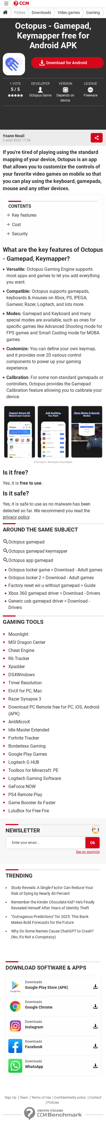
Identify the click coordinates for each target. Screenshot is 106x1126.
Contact (95, 1098)
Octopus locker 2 (24, 577)
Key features (24, 215)
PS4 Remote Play (25, 794)
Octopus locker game (29, 569)
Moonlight (18, 634)
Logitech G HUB (23, 762)
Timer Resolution (25, 682)
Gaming (93, 12)
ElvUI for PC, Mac (25, 691)
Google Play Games (27, 754)
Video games (69, 12)
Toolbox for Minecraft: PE (33, 770)
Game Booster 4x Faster (31, 802)
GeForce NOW (22, 786)
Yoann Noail (13, 136)
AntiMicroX (19, 721)
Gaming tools (23, 621)
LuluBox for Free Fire (28, 810)
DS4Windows (21, 674)
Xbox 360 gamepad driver (33, 593)
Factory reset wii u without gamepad (44, 585)
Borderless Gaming (27, 746)
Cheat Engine (21, 650)
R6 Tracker (18, 658)
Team (24, 1098)
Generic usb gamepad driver (35, 601)
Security (20, 233)
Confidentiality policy (70, 1098)
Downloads (41, 12)
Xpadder (16, 666)
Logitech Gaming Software (34, 778)
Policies (53, 1103)
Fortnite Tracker (23, 738)
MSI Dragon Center (26, 642)
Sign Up (10, 1098)
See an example (88, 852)
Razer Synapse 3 (24, 699)
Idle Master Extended (28, 730)
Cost (16, 224)
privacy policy (16, 517)
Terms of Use (41, 1098)
